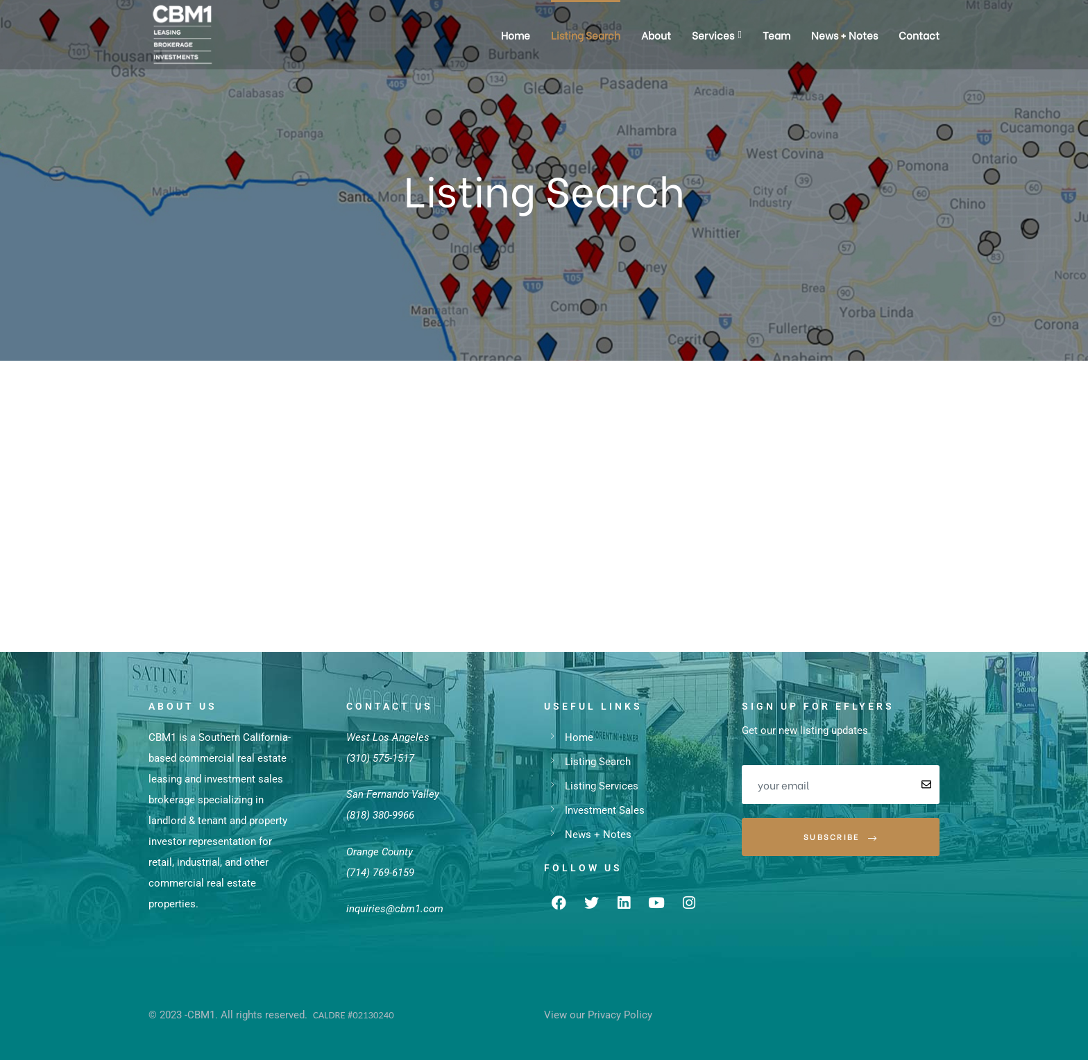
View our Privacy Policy (598, 1015)
